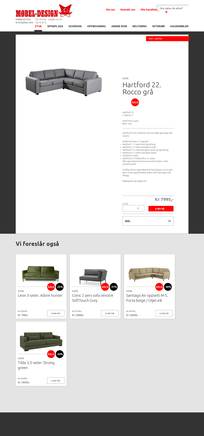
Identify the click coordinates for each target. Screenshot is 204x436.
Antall (125, 204)
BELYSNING (140, 26)
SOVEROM (75, 26)
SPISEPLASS (55, 26)
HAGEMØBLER (179, 26)
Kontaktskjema (144, 428)
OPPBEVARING (96, 26)
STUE (38, 26)
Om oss (110, 9)
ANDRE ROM (119, 26)
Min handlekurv (151, 9)
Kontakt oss (127, 9)
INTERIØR (158, 26)
